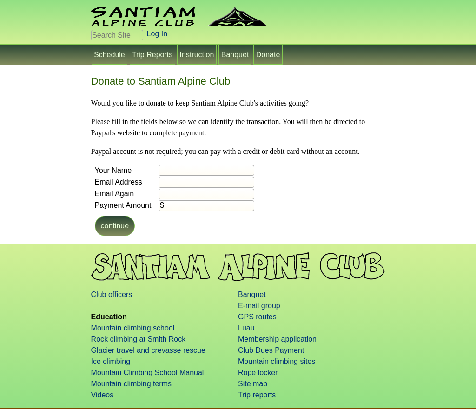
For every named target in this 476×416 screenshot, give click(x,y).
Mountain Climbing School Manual (147, 372)
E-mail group (259, 306)
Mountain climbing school (133, 328)
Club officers (111, 294)
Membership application (277, 339)
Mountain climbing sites (276, 361)
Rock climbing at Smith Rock (138, 339)
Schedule (109, 54)
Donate (268, 54)
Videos (102, 395)
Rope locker (258, 372)
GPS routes (257, 317)
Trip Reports (152, 54)
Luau (246, 328)
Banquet (235, 54)
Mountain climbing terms (131, 384)
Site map (252, 384)
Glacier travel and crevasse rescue (148, 350)
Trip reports (257, 395)
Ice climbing (110, 361)
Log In (157, 34)
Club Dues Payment (271, 350)
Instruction (197, 54)
